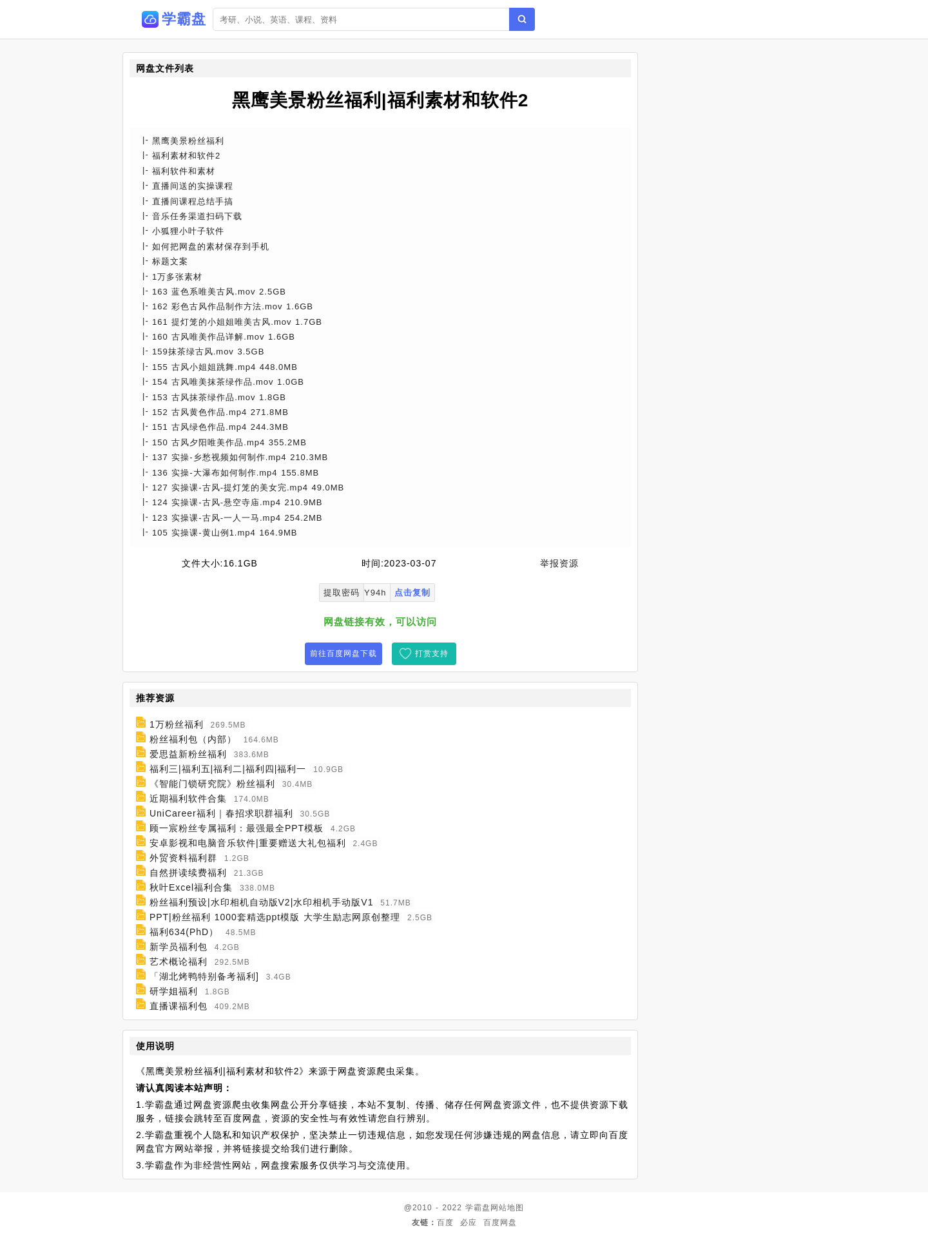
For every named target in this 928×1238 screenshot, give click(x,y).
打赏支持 (432, 653)
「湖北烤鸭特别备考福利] (204, 976)
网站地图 (507, 1207)
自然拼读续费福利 (188, 872)
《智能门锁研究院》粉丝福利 (212, 784)
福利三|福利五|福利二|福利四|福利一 (228, 769)
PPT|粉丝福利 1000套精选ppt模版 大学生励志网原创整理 (275, 917)
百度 (445, 1222)
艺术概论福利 (179, 961)
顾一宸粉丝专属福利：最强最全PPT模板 (237, 828)
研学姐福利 (174, 991)
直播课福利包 (179, 1006)
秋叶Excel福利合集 (191, 887)
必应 (468, 1222)
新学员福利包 (179, 947)
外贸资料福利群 (183, 858)
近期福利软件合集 (188, 798)
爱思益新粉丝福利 (188, 754)
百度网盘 (500, 1222)
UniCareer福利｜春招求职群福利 (221, 813)
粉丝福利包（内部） (193, 739)
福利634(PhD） (184, 932)
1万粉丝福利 (177, 724)
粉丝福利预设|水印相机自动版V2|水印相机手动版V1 (262, 902)
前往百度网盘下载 (343, 653)
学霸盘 (477, 1207)
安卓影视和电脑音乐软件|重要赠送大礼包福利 (248, 843)
